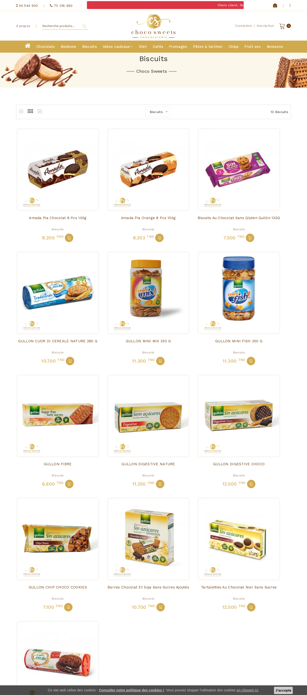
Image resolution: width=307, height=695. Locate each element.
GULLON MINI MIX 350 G (47, 302)
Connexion (243, 26)
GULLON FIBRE (189, 302)
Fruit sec (253, 48)
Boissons (275, 48)
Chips (234, 48)
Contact (93, 647)
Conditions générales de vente (104, 656)
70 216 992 (47, 668)
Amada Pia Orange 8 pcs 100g (118, 199)
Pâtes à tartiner (208, 48)
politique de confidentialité (99, 667)
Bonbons (68, 48)
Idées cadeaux (118, 48)
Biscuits (89, 48)
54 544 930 (41, 675)
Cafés (158, 48)
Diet (143, 48)
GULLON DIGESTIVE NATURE (259, 302)
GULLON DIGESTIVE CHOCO (47, 405)
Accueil (93, 633)
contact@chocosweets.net (52, 662)
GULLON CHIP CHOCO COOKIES (118, 405)
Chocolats (45, 48)
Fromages (178, 48)
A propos (23, 26)
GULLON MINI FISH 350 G (118, 302)
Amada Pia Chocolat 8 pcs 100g (48, 199)
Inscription (265, 26)
